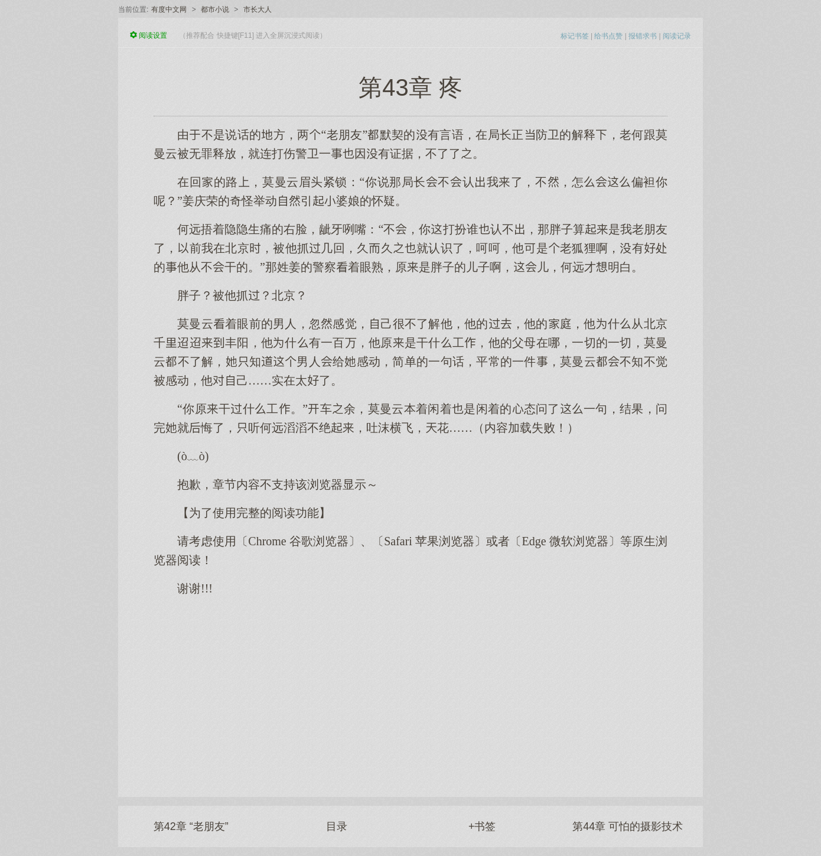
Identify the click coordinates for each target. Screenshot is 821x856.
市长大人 (257, 9)
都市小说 (215, 9)
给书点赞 (608, 36)
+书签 (482, 826)
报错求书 (642, 36)
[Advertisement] (410, 690)
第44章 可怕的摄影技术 (627, 826)
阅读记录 (677, 36)
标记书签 (575, 36)
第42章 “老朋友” (191, 826)
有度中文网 (169, 9)
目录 (336, 826)
